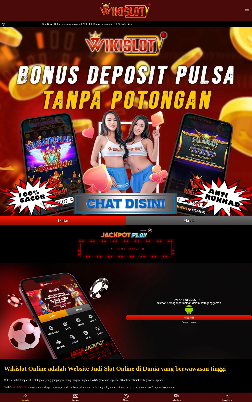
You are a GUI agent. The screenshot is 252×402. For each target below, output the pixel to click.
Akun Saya (227, 397)
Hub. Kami (176, 397)
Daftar (63, 220)
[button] (247, 10)
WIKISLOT (19, 387)
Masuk (189, 220)
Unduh (189, 317)
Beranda (25, 397)
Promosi (75, 397)
